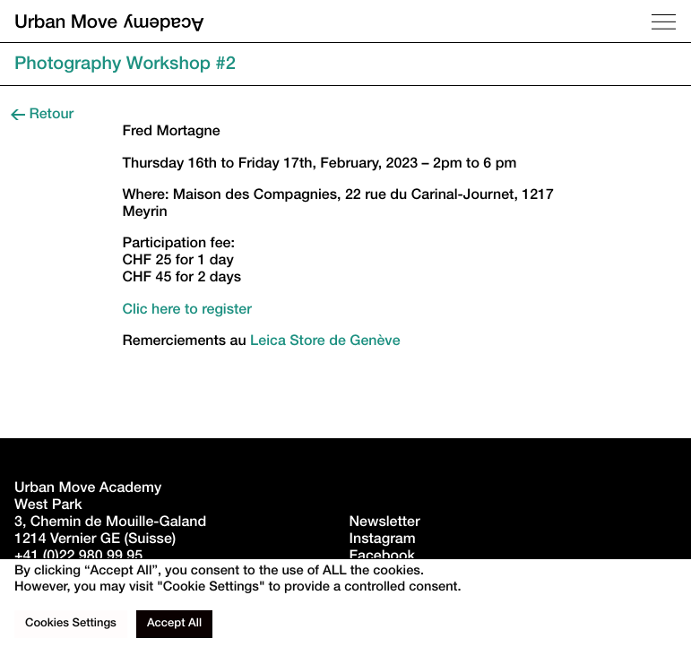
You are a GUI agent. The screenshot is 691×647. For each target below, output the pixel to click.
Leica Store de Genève (325, 342)
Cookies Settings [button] (71, 624)
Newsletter (385, 523)
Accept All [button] (174, 624)
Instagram (383, 540)
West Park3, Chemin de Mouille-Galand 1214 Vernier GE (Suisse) (112, 523)
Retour (42, 115)
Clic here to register (187, 311)
